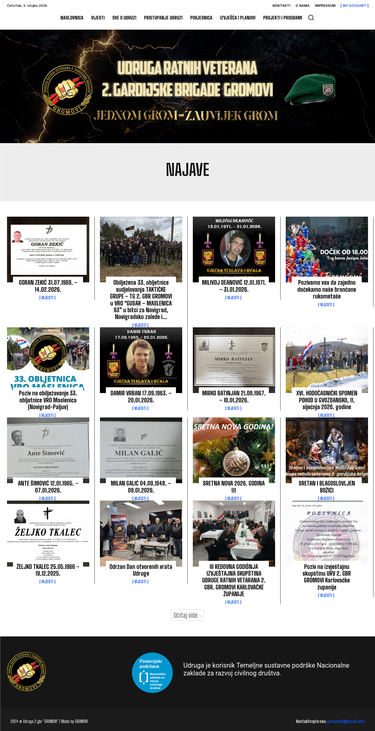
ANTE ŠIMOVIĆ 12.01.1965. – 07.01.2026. (48, 487)
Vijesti (47, 298)
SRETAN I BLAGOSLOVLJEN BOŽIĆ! (327, 487)
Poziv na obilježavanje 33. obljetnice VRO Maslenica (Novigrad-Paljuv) (48, 400)
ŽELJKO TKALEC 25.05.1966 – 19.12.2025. (48, 570)
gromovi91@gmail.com (346, 721)
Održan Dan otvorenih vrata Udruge (141, 570)
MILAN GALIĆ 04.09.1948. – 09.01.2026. (141, 487)
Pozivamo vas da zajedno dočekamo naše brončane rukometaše (326, 289)
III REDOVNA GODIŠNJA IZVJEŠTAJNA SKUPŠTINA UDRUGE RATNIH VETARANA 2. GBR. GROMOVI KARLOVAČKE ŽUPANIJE (233, 580)
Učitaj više (187, 615)
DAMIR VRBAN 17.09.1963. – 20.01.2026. (141, 396)
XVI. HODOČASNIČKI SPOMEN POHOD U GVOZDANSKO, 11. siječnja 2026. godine (326, 400)
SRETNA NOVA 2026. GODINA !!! (234, 487)
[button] (311, 17)
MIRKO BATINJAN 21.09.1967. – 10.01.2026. (234, 396)
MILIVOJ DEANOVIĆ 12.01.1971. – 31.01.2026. (234, 286)
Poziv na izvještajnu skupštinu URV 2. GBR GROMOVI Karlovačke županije (327, 577)
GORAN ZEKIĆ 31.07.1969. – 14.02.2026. (48, 286)
